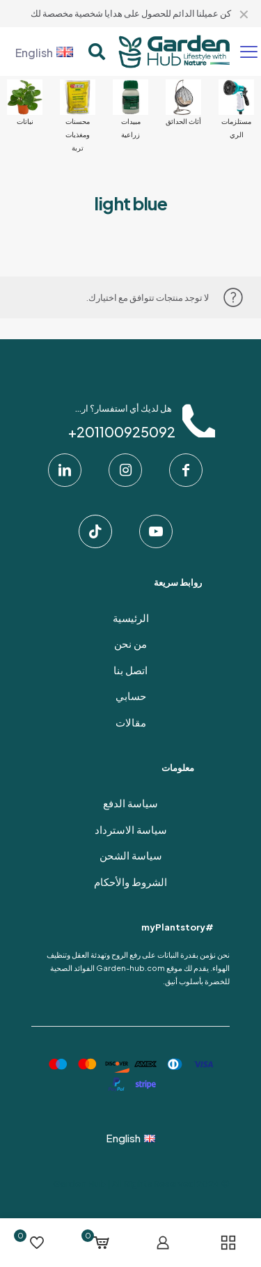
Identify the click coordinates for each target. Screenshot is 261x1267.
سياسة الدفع (130, 802)
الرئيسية (131, 617)
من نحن (130, 643)
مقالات (131, 722)
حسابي (131, 695)
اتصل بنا (130, 669)
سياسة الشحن (131, 855)
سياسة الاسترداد (131, 829)
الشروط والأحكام (130, 881)
